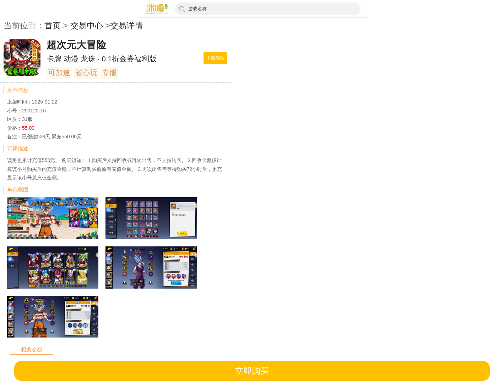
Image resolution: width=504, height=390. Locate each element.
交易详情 (126, 25)
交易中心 (86, 25)
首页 (52, 25)
